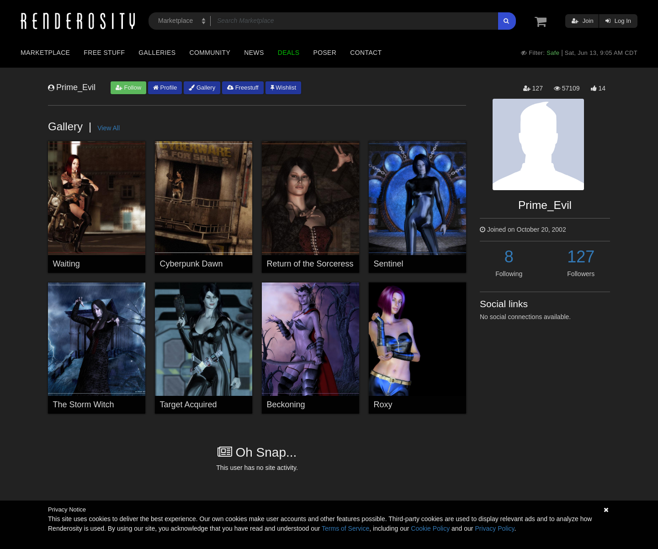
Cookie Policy (430, 528)
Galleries (156, 52)
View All (108, 128)
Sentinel (388, 263)
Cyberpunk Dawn (191, 263)
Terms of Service (345, 528)
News (254, 52)
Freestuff (243, 87)
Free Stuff (104, 52)
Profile (165, 87)
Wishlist (283, 87)
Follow (128, 87)
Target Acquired (188, 404)
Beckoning (286, 404)
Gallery (202, 87)
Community (210, 52)
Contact (366, 52)
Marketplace (45, 52)
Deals (289, 52)
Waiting (66, 263)
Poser (324, 52)
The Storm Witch (83, 404)
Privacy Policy (494, 528)
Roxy (383, 404)
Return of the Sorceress (310, 263)
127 (580, 256)
